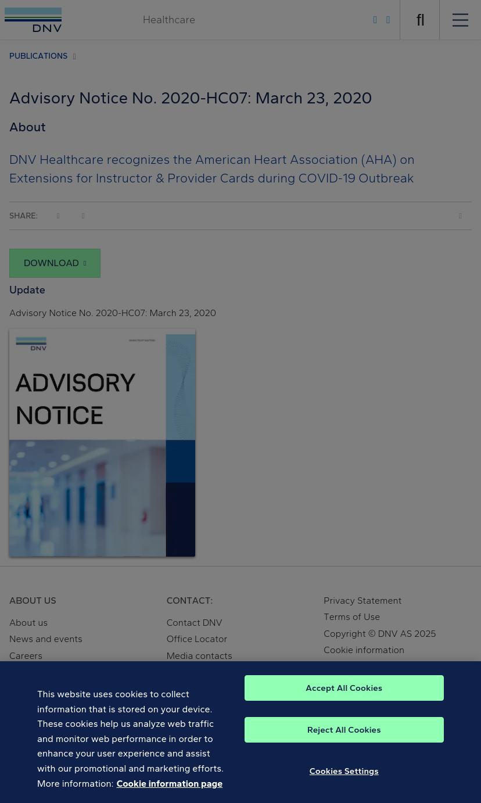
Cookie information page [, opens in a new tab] (170, 788)
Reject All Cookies (344, 734)
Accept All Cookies (344, 692)
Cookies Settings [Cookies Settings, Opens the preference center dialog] (344, 775)
